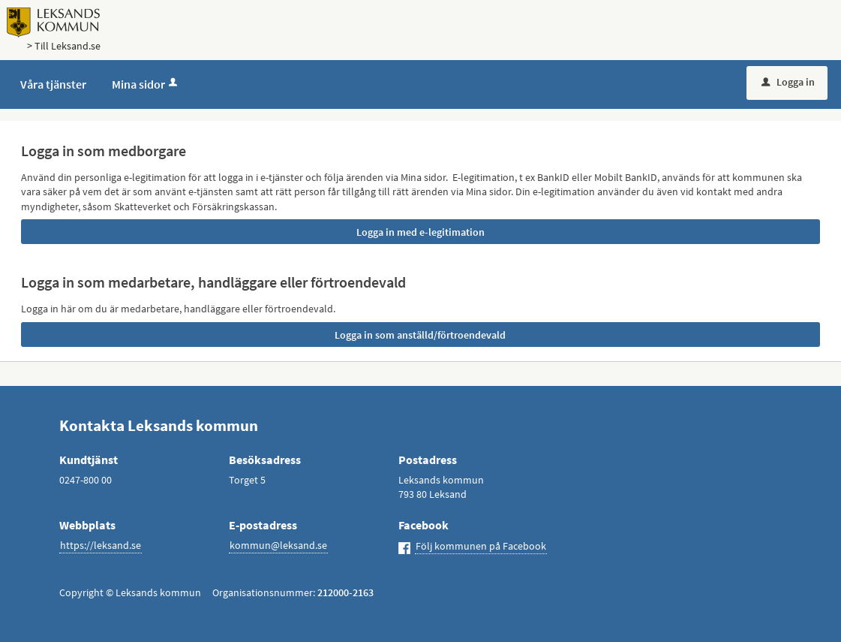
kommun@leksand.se (278, 545)
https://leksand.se (100, 545)
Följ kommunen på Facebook (481, 546)
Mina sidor (146, 84)
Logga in (788, 82)
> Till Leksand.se (64, 46)
